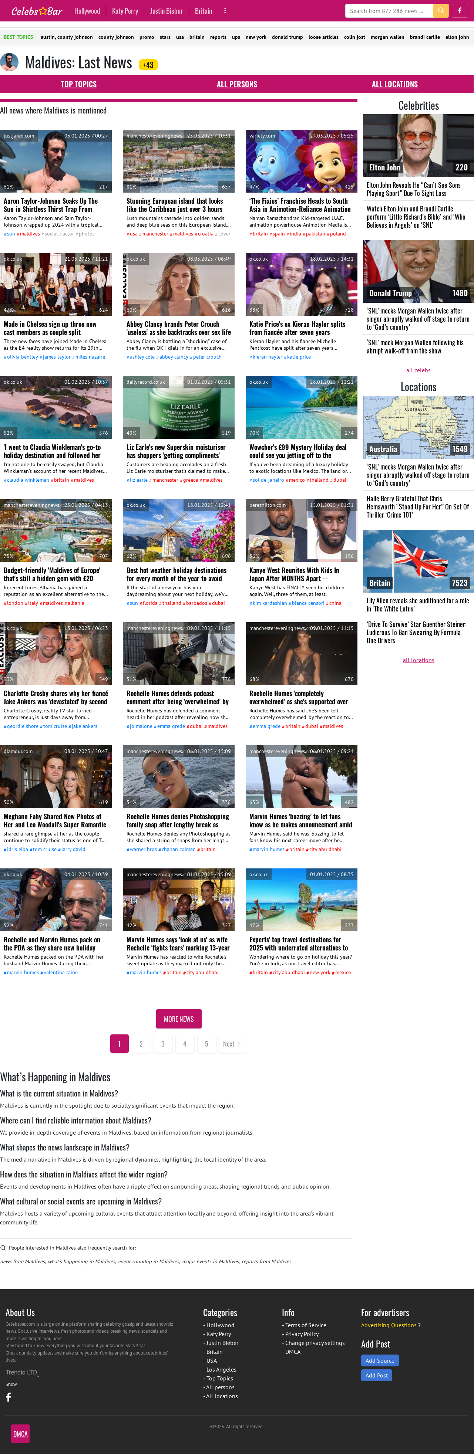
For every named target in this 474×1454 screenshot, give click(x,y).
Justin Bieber (166, 10)
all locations (418, 660)
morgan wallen (387, 37)
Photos (87, 233)
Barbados (196, 603)
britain (197, 37)
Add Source (380, 1360)
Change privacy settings (315, 1342)
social (51, 233)
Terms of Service (305, 1325)
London (15, 603)
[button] (460, 11)
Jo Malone (141, 726)
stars (165, 37)
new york (256, 37)
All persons (237, 83)
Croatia (206, 233)
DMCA (292, 1351)
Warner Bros (143, 849)
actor (68, 233)
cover (224, 233)
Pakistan (315, 233)
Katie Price (299, 356)
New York (320, 972)
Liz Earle (139, 480)
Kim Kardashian (270, 603)
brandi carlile (425, 37)
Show (11, 1384)
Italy (33, 603)
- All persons (219, 1387)
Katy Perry (125, 10)
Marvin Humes (269, 849)
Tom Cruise (55, 726)
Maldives (30, 233)
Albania (76, 603)
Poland (338, 233)
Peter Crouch (207, 356)
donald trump (287, 37)
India (295, 233)
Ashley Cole (142, 356)
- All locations (220, 1396)
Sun (11, 233)
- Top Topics (218, 1378)
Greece (190, 480)
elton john (457, 37)
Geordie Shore (22, 726)
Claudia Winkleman (28, 480)
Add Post (377, 1375)
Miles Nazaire (90, 356)
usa (180, 37)
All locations (395, 83)
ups (236, 37)
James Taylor (57, 356)
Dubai (339, 480)
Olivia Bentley (22, 356)
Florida (150, 603)
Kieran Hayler (267, 356)
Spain (279, 233)
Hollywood (87, 10)
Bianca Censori (308, 603)
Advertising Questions (389, 1325)
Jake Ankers (84, 726)
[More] (225, 10)
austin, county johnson (67, 37)
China (335, 603)
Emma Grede (171, 726)
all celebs (418, 370)
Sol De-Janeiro (268, 480)
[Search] (397, 11)
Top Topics (79, 83)
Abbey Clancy (173, 356)
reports (218, 37)
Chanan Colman (179, 849)
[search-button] (441, 11)
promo (146, 37)
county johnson (116, 37)
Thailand (319, 480)
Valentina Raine (61, 972)
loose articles (324, 37)
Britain (203, 10)
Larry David (73, 849)
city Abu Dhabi (325, 849)
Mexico (297, 480)
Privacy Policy (302, 1334)
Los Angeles (221, 1369)
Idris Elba (17, 849)
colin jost (354, 37)
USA (134, 233)
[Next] (232, 1043)
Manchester (155, 233)
